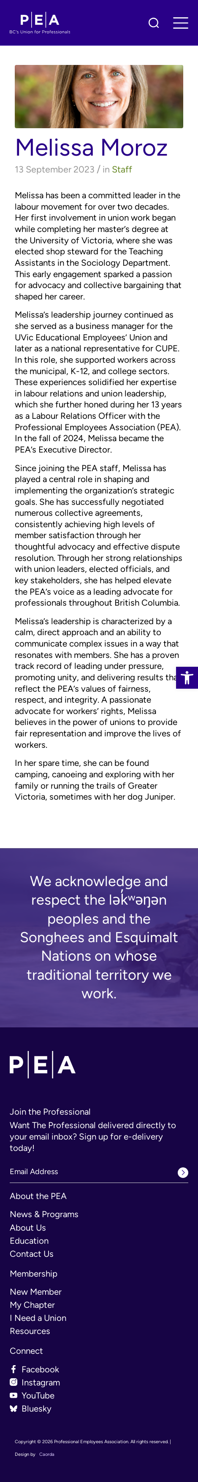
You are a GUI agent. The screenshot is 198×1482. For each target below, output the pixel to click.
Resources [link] (30, 1331)
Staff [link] (122, 169)
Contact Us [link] (32, 1254)
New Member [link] (36, 1292)
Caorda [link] (46, 1454)
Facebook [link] (40, 1369)
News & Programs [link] (44, 1214)
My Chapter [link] (32, 1305)
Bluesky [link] (37, 1409)
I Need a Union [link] (38, 1318)
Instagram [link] (41, 1382)
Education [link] (29, 1241)
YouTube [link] (38, 1395)
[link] (187, 678)
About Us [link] (28, 1228)
